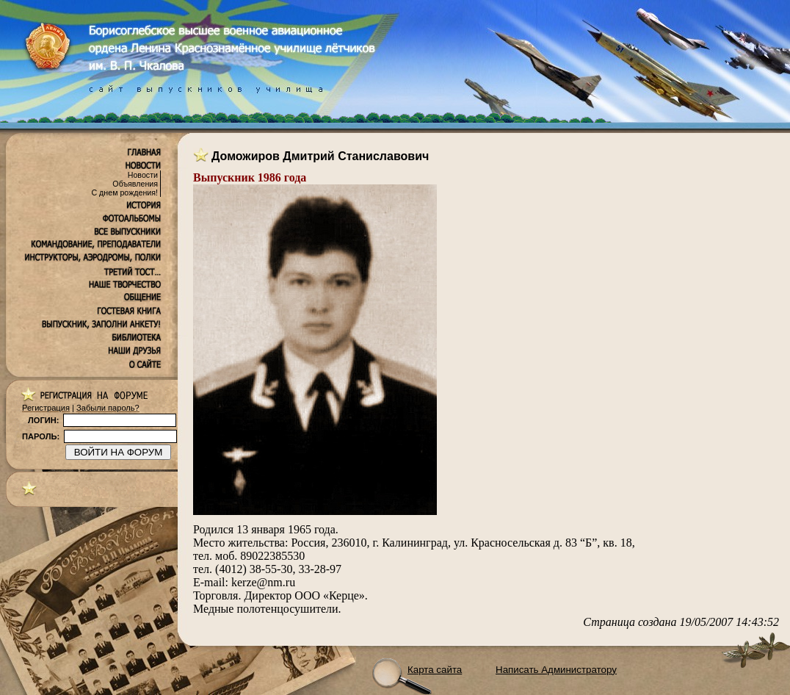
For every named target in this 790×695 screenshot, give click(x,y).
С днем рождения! (124, 192)
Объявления (135, 183)
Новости (143, 174)
